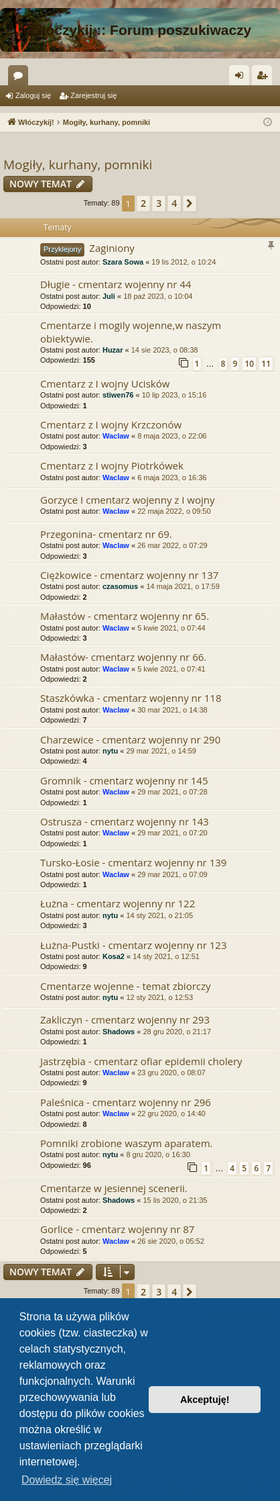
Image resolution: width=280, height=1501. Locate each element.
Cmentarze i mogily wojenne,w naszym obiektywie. (130, 331)
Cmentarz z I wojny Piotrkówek (112, 465)
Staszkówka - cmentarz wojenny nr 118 (131, 697)
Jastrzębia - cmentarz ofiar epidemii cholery (141, 1061)
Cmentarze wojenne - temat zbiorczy (125, 986)
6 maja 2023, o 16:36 (171, 477)
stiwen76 (117, 395)
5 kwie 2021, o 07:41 (171, 669)
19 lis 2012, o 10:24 (183, 262)
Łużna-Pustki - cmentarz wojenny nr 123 (133, 945)
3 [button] (158, 203)
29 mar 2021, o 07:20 (172, 833)
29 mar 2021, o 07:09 (172, 874)
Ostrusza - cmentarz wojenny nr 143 (124, 821)
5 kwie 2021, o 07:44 (171, 628)
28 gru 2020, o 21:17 (177, 1032)
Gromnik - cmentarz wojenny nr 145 (124, 780)
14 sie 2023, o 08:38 (164, 350)
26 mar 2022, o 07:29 (172, 545)
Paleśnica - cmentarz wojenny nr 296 (125, 1102)
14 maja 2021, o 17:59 (182, 586)
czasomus (120, 586)
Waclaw (115, 436)
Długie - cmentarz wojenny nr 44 (115, 284)
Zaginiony (112, 248)
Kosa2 (113, 956)
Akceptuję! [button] (205, 1399)
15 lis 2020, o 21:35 (175, 1200)
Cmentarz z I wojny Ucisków (104, 383)
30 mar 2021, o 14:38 (172, 710)
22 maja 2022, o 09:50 (173, 511)
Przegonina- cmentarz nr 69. (106, 534)
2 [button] (143, 203)
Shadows (118, 1032)
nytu (110, 751)
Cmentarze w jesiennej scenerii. (114, 1188)
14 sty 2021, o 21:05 (159, 915)
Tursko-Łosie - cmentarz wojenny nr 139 (133, 862)
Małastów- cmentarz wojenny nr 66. (123, 657)
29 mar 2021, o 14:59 (161, 751)
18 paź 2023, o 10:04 (157, 296)
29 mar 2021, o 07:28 (172, 792)
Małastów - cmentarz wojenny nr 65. (124, 616)
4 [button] (174, 203)
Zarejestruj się (93, 95)
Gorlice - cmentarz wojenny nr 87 (117, 1229)
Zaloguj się (33, 95)
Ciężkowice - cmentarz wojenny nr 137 (129, 575)
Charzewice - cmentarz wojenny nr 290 (130, 739)
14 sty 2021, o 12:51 (166, 956)
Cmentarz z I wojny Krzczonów (111, 424)
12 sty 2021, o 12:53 (159, 997)
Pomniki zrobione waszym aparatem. (126, 1143)
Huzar (112, 350)
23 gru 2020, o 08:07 (171, 1072)
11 (266, 363)
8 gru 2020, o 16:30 (158, 1154)
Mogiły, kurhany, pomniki (77, 164)
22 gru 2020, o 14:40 (171, 1113)
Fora (20, 78)
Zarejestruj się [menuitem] (264, 78)
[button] (189, 203)
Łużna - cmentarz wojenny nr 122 (117, 903)
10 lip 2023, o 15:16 (174, 395)
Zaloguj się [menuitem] (242, 78)
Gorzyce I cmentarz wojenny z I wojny (127, 499)
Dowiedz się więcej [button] (66, 1480)
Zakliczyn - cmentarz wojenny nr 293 (125, 1019)
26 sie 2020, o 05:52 (170, 1241)
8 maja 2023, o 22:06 (171, 436)
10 (249, 363)
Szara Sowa (122, 262)
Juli (108, 296)
